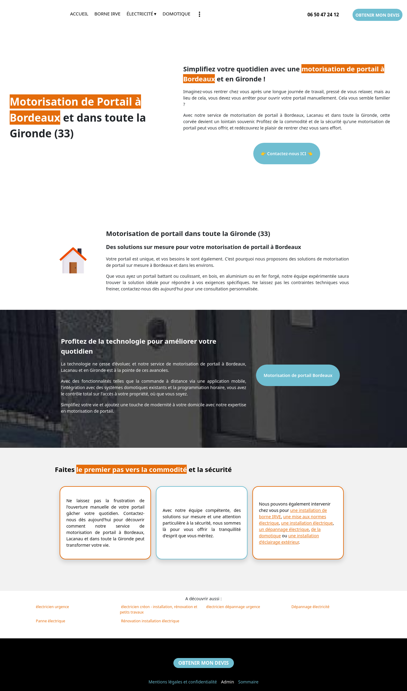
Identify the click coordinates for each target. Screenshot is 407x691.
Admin (227, 682)
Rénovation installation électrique (150, 621)
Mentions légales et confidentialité (183, 682)
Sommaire (248, 682)
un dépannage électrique (284, 529)
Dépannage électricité (310, 606)
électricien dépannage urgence (233, 606)
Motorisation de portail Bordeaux (298, 375)
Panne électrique (50, 621)
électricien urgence (52, 606)
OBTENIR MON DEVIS (378, 15)
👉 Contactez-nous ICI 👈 (287, 153)
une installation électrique (307, 523)
